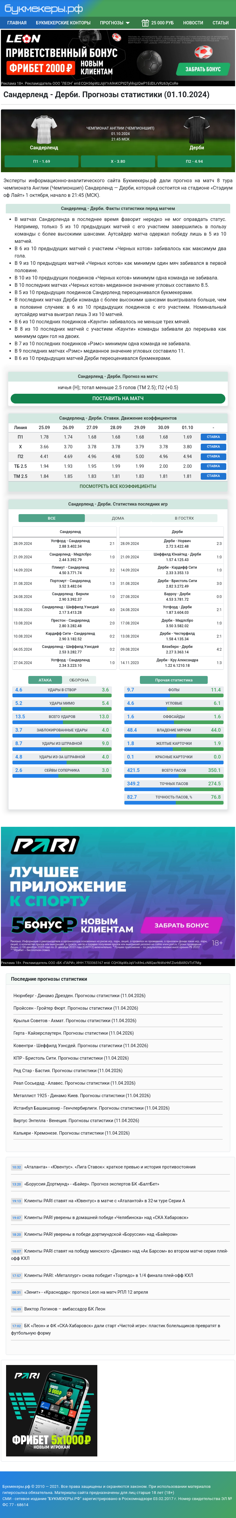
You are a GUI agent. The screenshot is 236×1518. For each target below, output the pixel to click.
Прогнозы (111, 22)
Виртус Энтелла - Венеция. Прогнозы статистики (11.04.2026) (76, 1120)
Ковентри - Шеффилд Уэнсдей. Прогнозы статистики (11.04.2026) (80, 1045)
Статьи (221, 22)
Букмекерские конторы (63, 22)
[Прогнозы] (126, 23)
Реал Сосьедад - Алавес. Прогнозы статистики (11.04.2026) (74, 1083)
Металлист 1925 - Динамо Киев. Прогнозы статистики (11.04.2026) (82, 1095)
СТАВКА (213, 437)
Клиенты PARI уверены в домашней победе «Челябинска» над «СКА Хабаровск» (106, 1217)
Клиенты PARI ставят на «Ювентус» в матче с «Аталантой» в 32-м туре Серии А (104, 1200)
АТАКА (45, 679)
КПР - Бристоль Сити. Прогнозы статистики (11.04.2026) (71, 1058)
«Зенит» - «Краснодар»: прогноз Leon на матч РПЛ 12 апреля (86, 1292)
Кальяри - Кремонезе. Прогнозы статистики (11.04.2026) (71, 1133)
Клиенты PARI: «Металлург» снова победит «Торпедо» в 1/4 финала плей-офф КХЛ (108, 1275)
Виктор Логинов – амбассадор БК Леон (65, 1309)
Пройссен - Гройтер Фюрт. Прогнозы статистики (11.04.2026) (75, 1008)
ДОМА (118, 518)
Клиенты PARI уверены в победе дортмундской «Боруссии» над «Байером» (101, 1234)
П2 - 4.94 (194, 161)
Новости (193, 22)
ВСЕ (51, 518)
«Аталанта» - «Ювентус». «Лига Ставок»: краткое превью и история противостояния (110, 1167)
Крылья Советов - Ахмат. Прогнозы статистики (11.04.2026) (74, 1020)
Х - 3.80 (118, 161)
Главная (16, 22)
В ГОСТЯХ (184, 518)
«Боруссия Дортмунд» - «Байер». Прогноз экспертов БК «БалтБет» (91, 1184)
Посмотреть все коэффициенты (118, 486)
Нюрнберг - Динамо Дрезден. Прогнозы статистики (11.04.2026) (79, 995)
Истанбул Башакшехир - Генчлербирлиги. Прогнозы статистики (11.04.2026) (91, 1108)
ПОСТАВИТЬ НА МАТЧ (118, 398)
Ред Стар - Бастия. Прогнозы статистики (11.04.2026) (68, 1070)
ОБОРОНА (79, 679)
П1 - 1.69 (41, 161)
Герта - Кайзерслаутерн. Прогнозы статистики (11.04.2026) (73, 1033)
